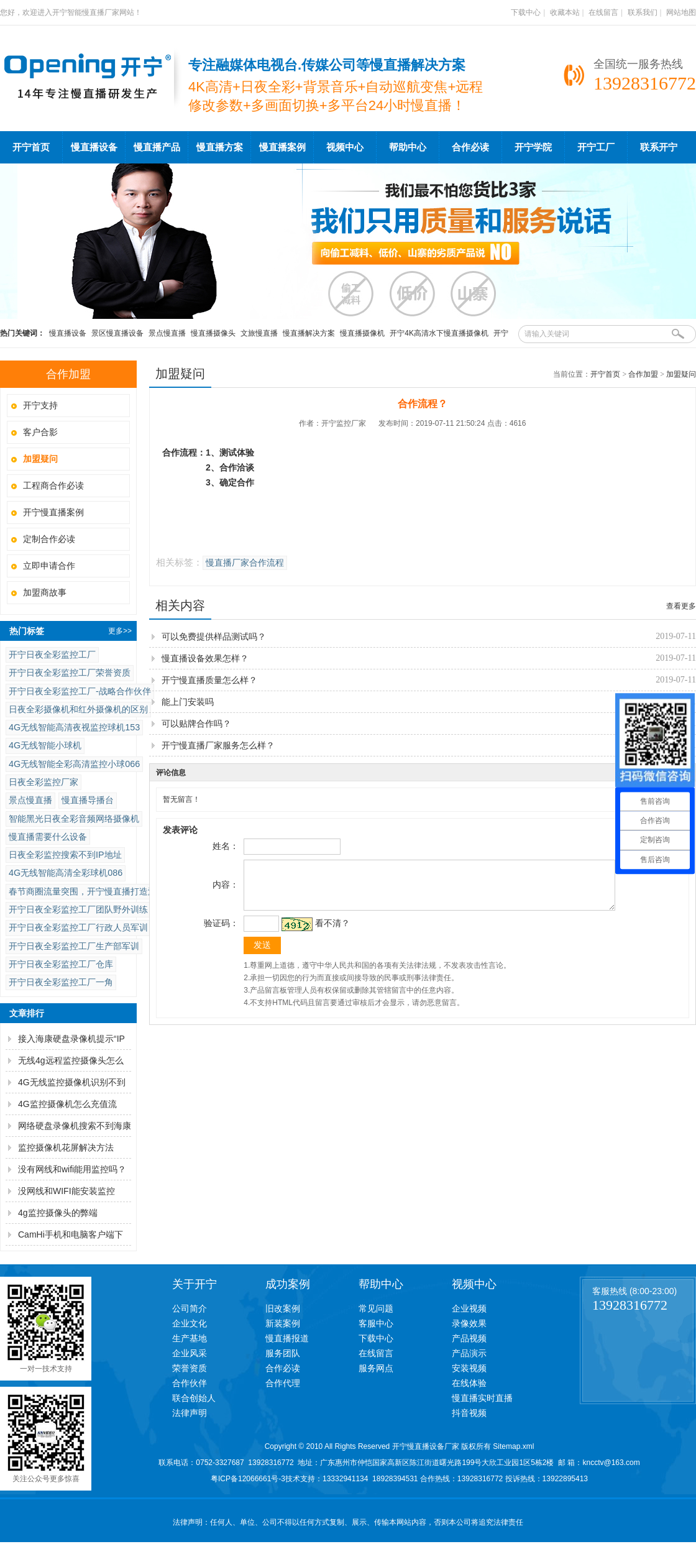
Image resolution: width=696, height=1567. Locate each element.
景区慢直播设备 (117, 333)
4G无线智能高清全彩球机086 (65, 873)
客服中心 (376, 1323)
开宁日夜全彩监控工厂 (52, 654)
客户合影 (40, 432)
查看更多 (681, 606)
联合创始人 (194, 1398)
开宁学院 (533, 147)
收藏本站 (565, 12)
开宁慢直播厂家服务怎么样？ (218, 745)
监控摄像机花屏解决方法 (66, 1147)
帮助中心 (407, 147)
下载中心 (526, 12)
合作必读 (470, 147)
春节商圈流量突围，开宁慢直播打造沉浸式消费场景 (109, 891)
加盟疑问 (681, 374)
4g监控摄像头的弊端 (58, 1213)
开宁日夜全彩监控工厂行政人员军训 (78, 927)
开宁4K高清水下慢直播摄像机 (439, 333)
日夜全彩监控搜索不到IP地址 (65, 855)
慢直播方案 (219, 147)
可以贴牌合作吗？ (196, 723)
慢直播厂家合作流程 (245, 563)
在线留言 (603, 12)
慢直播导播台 (88, 800)
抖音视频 (469, 1413)
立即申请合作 (49, 566)
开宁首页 (31, 147)
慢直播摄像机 (362, 333)
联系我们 (642, 12)
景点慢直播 (167, 333)
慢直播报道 (287, 1338)
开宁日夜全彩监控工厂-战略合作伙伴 (80, 691)
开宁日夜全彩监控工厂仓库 (61, 964)
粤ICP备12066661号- (246, 1478)
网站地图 (681, 12)
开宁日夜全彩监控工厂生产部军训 (74, 946)
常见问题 (376, 1308)
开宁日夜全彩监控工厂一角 (61, 982)
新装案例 (282, 1323)
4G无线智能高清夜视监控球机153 (74, 727)
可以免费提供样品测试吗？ (214, 636)
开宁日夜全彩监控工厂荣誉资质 (69, 673)
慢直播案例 (282, 147)
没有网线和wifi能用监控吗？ (72, 1169)
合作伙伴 (189, 1383)
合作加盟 (643, 374)
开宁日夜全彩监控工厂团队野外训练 (78, 909)
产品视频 (469, 1338)
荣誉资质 (189, 1368)
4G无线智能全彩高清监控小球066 (74, 764)
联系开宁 (658, 147)
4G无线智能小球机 (45, 745)
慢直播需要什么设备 (48, 837)
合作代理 (282, 1383)
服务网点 (376, 1368)
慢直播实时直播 (482, 1398)
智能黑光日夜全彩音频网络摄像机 (74, 819)
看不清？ (330, 932)
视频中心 (345, 147)
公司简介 (189, 1308)
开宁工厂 (596, 147)
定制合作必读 (49, 539)
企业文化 (189, 1323)
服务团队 (282, 1353)
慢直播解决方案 (309, 333)
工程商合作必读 (53, 485)
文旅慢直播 (259, 333)
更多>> (120, 631)
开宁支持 (40, 405)
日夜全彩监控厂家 (43, 782)
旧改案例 (282, 1308)
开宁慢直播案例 (53, 512)
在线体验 (469, 1383)
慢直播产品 (157, 147)
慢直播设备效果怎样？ (205, 658)
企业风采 (189, 1353)
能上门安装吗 (188, 702)
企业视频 (469, 1308)
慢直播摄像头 (213, 333)
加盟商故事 (44, 592)
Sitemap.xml (513, 1446)
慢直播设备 (94, 147)
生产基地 (189, 1338)
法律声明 (189, 1413)
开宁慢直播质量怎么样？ (209, 680)
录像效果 (469, 1323)
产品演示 (469, 1353)
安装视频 (469, 1368)
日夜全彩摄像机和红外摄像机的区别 (78, 709)
